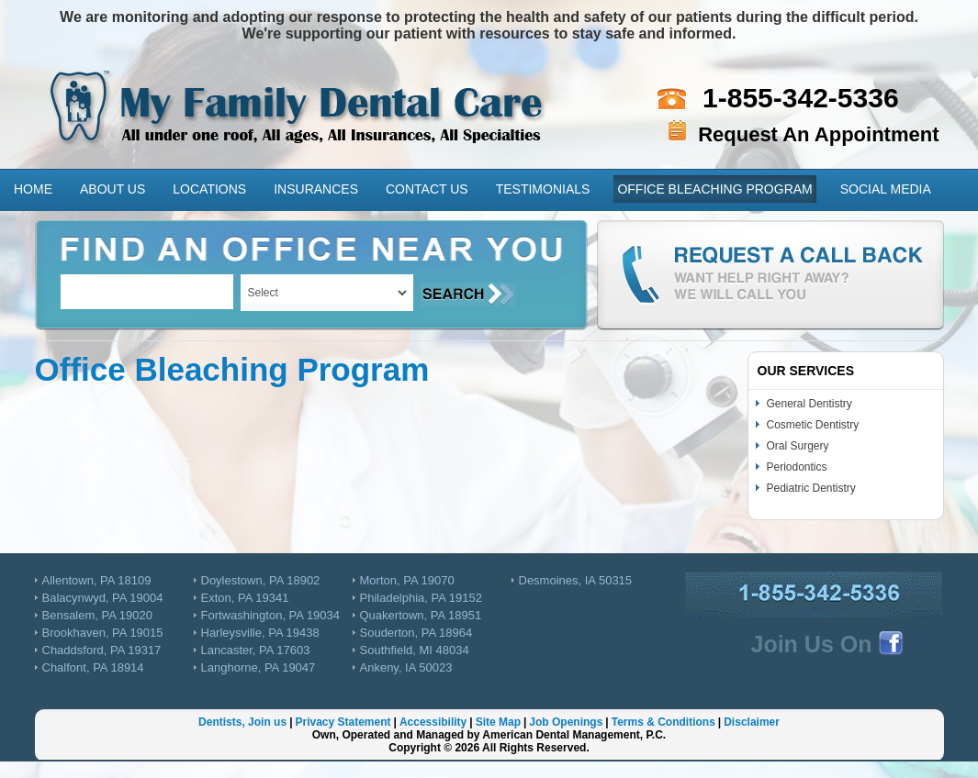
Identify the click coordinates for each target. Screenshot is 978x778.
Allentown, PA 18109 (97, 580)
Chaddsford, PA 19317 (102, 650)
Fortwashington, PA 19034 (271, 615)
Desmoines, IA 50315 (576, 580)
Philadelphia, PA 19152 (421, 598)
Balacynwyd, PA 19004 (102, 598)
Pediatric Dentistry (811, 488)
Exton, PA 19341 (245, 598)
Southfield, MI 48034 (414, 650)
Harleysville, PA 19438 (260, 632)
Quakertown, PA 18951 (421, 615)
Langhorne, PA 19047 (258, 667)
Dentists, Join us (242, 722)
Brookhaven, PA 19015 (102, 632)
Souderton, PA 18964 (416, 632)
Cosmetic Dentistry (813, 424)
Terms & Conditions (663, 722)
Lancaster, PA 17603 (255, 650)
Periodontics (797, 467)
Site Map (498, 722)
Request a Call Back (770, 275)
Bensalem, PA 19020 (97, 615)
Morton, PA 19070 (407, 580)
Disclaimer (752, 722)
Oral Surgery (798, 445)
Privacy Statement (342, 722)
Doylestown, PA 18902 (260, 580)
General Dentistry (809, 403)
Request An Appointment (818, 134)
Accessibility (433, 722)
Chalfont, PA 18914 (93, 667)
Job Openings (565, 722)
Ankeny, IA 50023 (406, 667)
